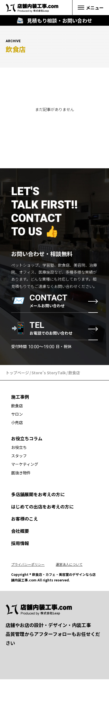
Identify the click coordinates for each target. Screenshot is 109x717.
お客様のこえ (24, 518)
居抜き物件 (21, 472)
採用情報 (20, 543)
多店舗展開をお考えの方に (38, 494)
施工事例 (20, 396)
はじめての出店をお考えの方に (42, 506)
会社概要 (20, 530)
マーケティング (24, 464)
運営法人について (69, 564)
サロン (17, 414)
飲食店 (17, 405)
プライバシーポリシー (28, 564)
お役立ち (19, 447)
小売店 (17, 422)
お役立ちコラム (26, 438)
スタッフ (19, 455)
